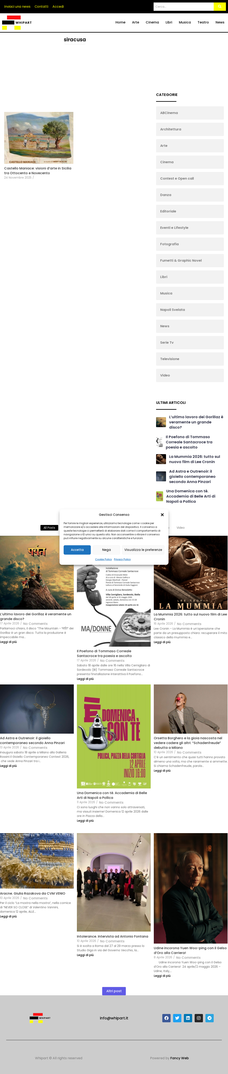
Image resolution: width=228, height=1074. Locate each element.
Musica (185, 22)
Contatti (41, 6)
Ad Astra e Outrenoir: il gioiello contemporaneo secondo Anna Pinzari (192, 476)
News (220, 22)
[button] (162, 515)
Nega (106, 550)
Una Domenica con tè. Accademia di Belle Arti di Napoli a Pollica (190, 496)
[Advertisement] (75, 79)
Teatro (203, 22)
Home (120, 22)
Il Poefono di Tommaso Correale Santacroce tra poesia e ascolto (189, 442)
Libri (169, 22)
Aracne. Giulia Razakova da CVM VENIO (32, 893)
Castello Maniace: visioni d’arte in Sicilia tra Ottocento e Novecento (37, 170)
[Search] (183, 6)
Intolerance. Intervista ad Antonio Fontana (112, 936)
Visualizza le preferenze (143, 550)
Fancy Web (179, 1058)
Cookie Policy (103, 559)
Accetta (77, 550)
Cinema (152, 22)
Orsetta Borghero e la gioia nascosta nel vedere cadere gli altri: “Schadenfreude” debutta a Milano (188, 743)
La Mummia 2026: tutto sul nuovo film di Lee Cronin (194, 459)
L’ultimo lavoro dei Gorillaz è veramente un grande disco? (196, 422)
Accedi (58, 6)
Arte (135, 22)
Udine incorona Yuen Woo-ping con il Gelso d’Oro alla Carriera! (190, 950)
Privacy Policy (122, 559)
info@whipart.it (114, 1018)
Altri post (114, 991)
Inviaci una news (17, 6)
